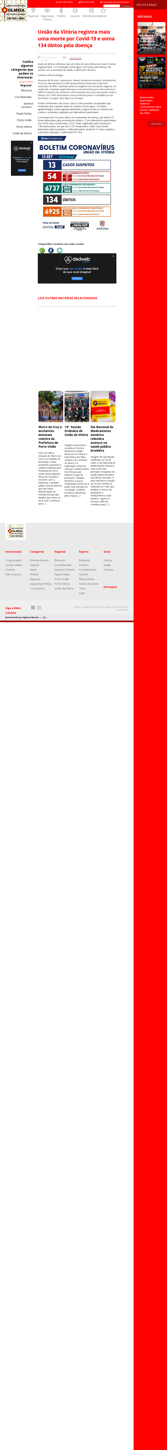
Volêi (82, 593)
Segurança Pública (47, 17)
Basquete (84, 560)
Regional (33, 16)
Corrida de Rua (87, 569)
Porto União (24, 120)
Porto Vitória (24, 126)
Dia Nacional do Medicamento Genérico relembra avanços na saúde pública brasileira (102, 438)
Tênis (82, 588)
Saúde (107, 565)
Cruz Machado (23, 97)
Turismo (109, 569)
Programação (13, 560)
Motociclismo (87, 579)
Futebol (83, 574)
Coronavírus (76, 57)
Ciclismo (84, 565)
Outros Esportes (88, 584)
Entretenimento (91, 16)
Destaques (110, 587)
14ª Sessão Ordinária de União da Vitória (76, 431)
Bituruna (26, 90)
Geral (103, 16)
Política (61, 16)
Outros (108, 560)
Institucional (13, 551)
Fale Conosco (13, 574)
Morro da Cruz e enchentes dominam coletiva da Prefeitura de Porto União (50, 436)
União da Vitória (22, 133)
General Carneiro (27, 105)
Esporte (75, 16)
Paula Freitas (24, 113)
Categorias (37, 551)
